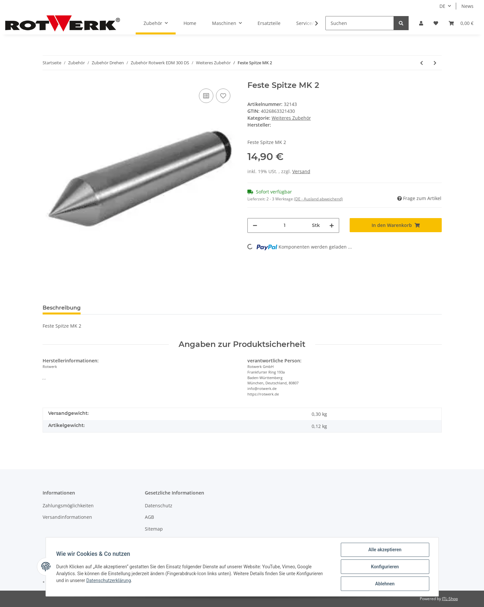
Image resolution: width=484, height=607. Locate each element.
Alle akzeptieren (384, 549)
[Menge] (285, 225)
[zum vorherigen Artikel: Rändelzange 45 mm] (421, 63)
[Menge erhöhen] (331, 225)
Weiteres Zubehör (291, 118)
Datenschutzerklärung (108, 580)
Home (190, 23)
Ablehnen (385, 583)
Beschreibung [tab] (62, 308)
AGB (149, 517)
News (467, 6)
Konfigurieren (385, 566)
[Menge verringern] (255, 225)
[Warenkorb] (461, 23)
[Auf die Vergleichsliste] (206, 96)
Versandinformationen (67, 517)
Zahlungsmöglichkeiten (68, 505)
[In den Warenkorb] (396, 225)
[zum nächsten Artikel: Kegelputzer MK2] (435, 63)
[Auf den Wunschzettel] (223, 96)
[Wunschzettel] (435, 23)
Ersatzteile (269, 23)
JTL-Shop (450, 598)
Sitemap (154, 529)
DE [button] (442, 6)
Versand (301, 171)
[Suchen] (359, 23)
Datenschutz (158, 505)
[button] (421, 23)
